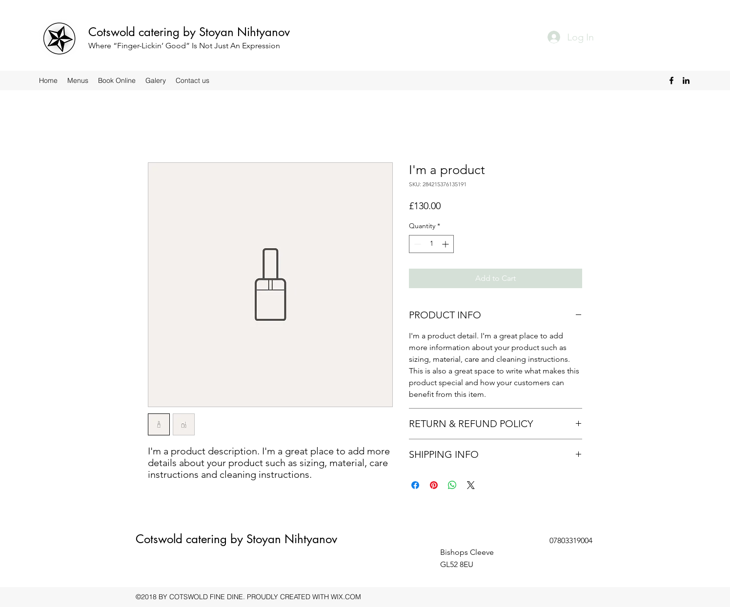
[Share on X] (471, 485)
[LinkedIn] (686, 80)
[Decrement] (416, 244)
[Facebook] (671, 80)
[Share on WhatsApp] (452, 485)
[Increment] (446, 244)
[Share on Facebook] (415, 485)
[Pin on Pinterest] (434, 485)
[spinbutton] (431, 244)
